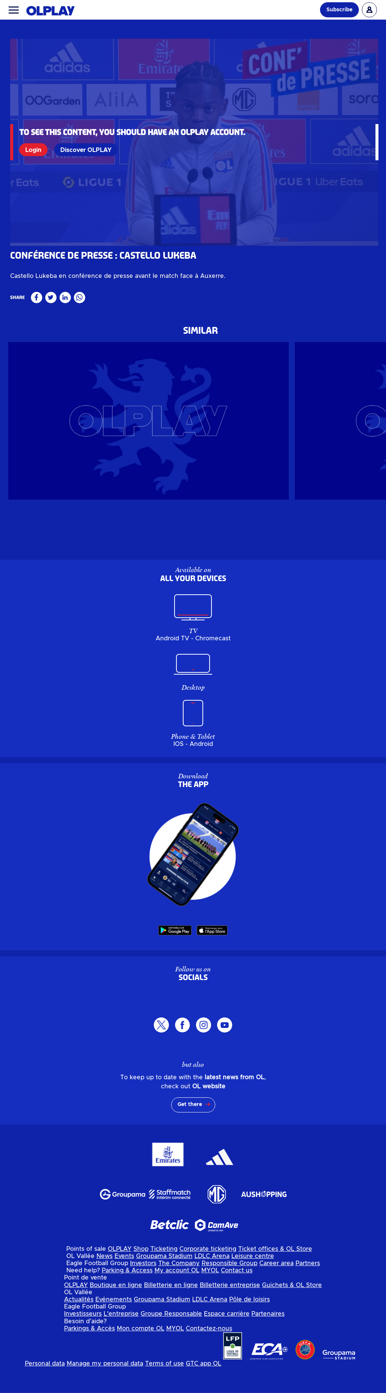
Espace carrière (227, 1339)
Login (34, 150)
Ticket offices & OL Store (275, 1274)
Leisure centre (252, 1281)
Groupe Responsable (171, 1339)
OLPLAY (120, 1274)
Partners (308, 1289)
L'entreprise (121, 1339)
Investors (143, 1289)
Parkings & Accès (89, 1353)
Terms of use (164, 1389)
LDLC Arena (212, 1281)
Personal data (45, 1389)
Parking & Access (127, 1296)
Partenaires (268, 1339)
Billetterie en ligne (171, 1310)
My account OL (177, 1296)
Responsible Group (229, 1289)
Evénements (113, 1325)
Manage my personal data (105, 1389)
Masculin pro (26, 290)
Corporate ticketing (207, 1274)
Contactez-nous (209, 1353)
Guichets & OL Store (292, 1310)
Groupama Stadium (164, 1281)
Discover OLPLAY (86, 150)
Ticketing (164, 1274)
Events (124, 1281)
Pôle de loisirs (249, 1325)
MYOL (210, 1296)
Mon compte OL (140, 1353)
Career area (276, 1289)
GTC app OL (203, 1389)
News (104, 1281)
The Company (179, 1289)
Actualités (78, 1325)
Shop (141, 1274)
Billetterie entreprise (230, 1310)
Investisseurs (83, 1339)
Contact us (237, 1296)
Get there (190, 1129)
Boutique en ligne (116, 1310)
